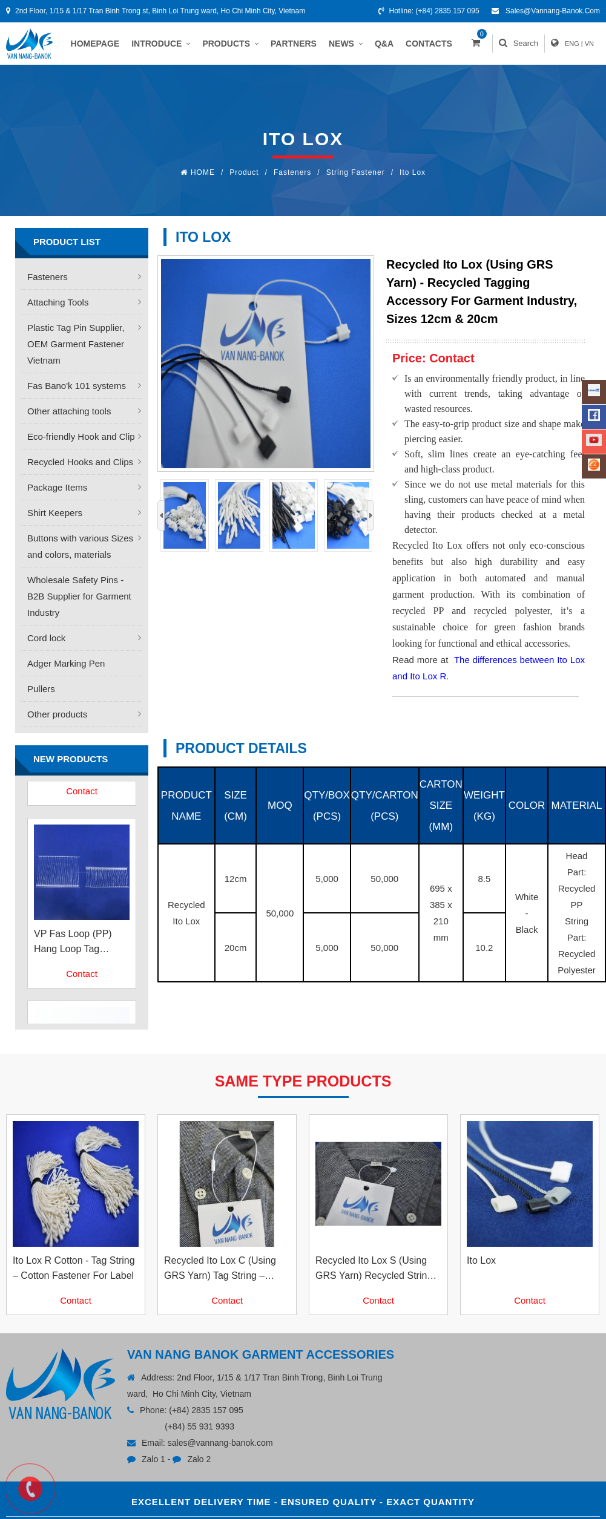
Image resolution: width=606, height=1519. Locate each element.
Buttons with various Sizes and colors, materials (80, 546)
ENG (572, 43)
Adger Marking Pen (66, 663)
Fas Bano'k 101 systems (76, 386)
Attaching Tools (57, 302)
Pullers (41, 689)
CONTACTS (429, 43)
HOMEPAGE (95, 43)
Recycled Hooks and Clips (80, 462)
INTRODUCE (160, 43)
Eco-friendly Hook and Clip (81, 436)
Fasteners (292, 172)
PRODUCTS (230, 43)
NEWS (346, 43)
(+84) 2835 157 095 (447, 11)
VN (589, 43)
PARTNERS (294, 43)
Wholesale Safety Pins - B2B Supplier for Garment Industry (79, 596)
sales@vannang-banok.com (553, 11)
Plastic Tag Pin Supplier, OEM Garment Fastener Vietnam (76, 343)
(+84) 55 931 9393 (199, 1426)
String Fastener (355, 172)
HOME (203, 172)
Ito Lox (413, 172)
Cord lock (46, 638)
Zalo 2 (199, 1459)
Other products (57, 714)
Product (244, 172)
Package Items (57, 487)
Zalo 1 (153, 1459)
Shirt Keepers (54, 513)
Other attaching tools (69, 411)
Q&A (384, 43)
